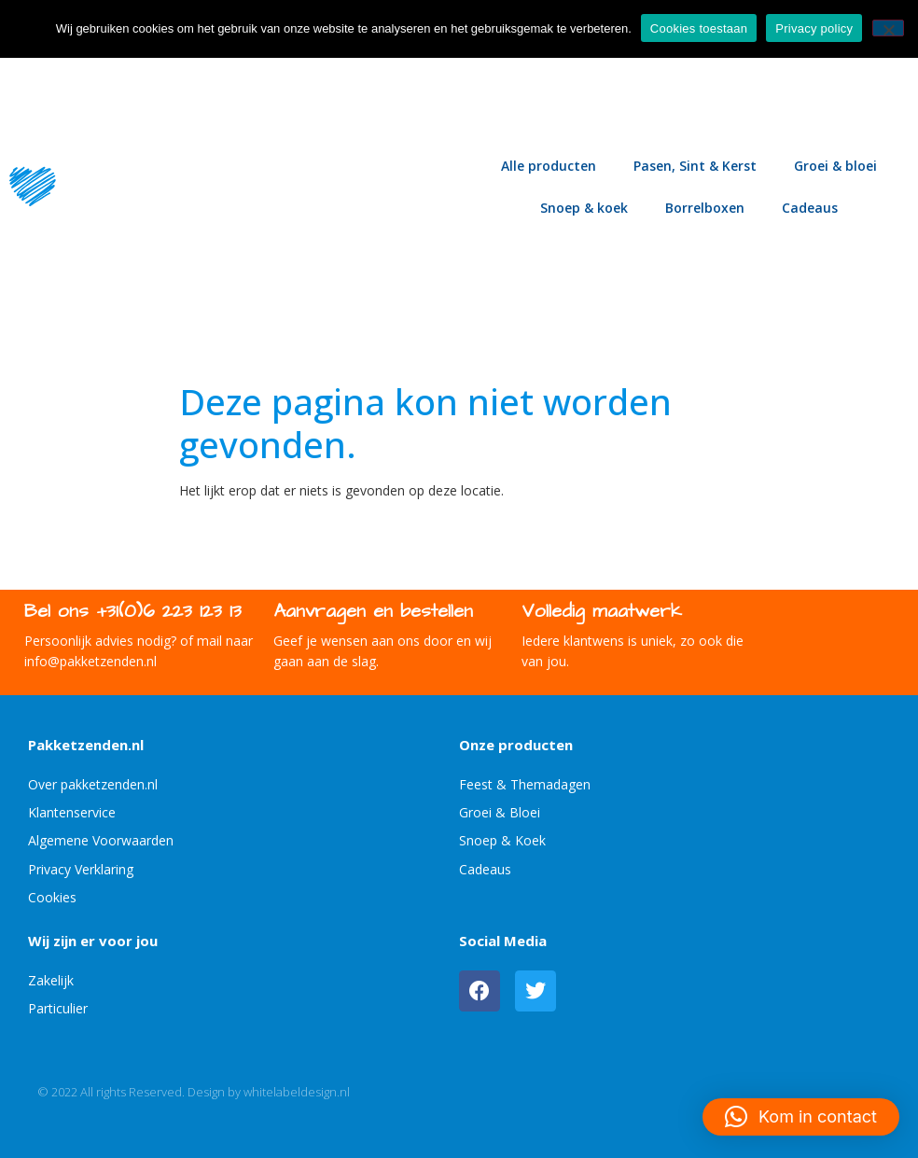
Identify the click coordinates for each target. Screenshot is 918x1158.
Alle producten (548, 165)
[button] (800, 1117)
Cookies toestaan (698, 28)
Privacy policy (814, 28)
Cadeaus (810, 207)
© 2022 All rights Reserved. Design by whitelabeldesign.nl (193, 1091)
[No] (888, 28)
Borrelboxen (704, 207)
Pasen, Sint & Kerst (695, 165)
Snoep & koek (584, 207)
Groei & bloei (835, 165)
